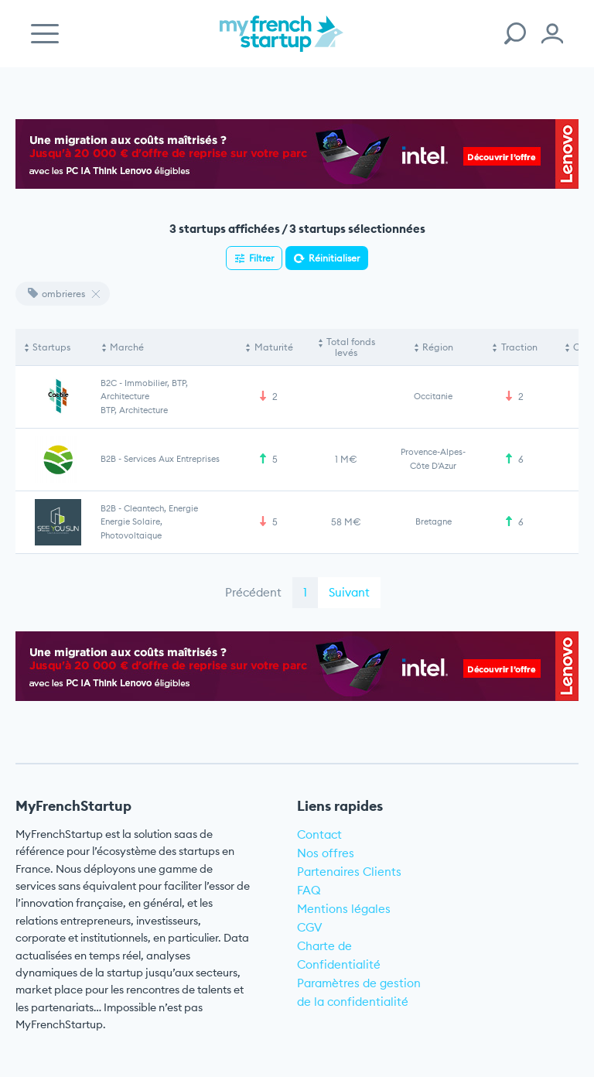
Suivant (349, 592)
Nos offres (325, 853)
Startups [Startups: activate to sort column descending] (51, 347)
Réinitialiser (334, 258)
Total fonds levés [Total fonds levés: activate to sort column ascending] (350, 347)
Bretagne (433, 521)
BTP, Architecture (134, 410)
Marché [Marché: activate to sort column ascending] (127, 347)
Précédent (253, 592)
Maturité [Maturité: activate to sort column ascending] (273, 347)
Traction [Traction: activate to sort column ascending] (519, 347)
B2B (108, 458)
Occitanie (433, 396)
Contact (319, 834)
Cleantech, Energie (161, 508)
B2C (109, 383)
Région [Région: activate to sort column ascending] (437, 347)
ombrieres (56, 293)
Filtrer (261, 258)
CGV (310, 927)
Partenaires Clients (349, 871)
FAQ (309, 890)
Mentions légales (344, 908)
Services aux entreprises (172, 458)
